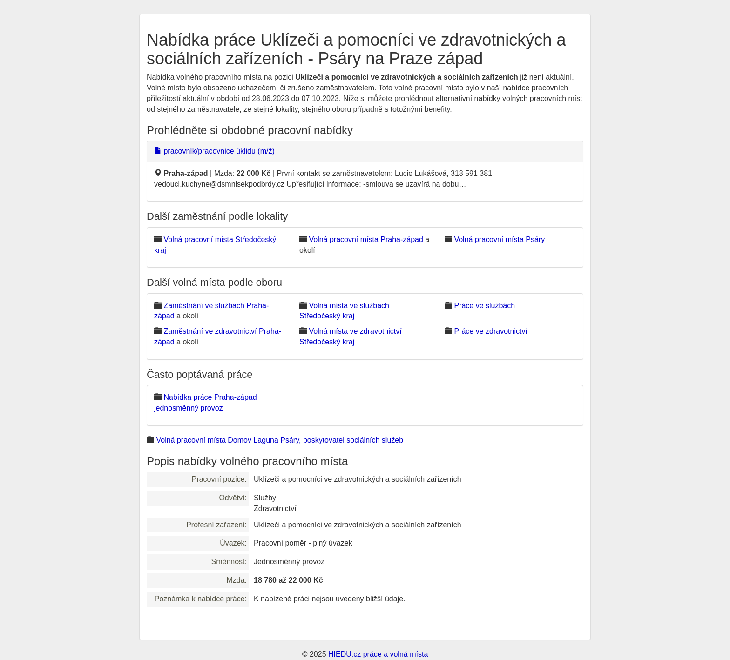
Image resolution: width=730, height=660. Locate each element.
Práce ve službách (484, 306)
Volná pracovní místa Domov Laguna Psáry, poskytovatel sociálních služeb (279, 440)
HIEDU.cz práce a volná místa (378, 654)
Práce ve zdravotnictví (490, 331)
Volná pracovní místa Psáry (499, 239)
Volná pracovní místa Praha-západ (366, 239)
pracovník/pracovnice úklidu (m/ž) (214, 151)
